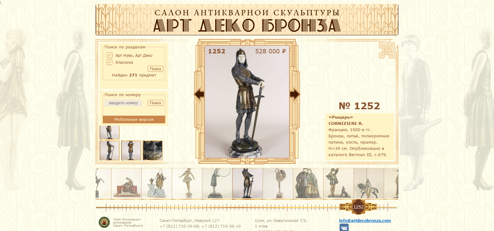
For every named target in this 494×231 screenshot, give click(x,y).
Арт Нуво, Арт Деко (134, 55)
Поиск (155, 68)
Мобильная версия (134, 119)
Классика (124, 62)
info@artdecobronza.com (365, 220)
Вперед (314, 95)
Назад (180, 95)
